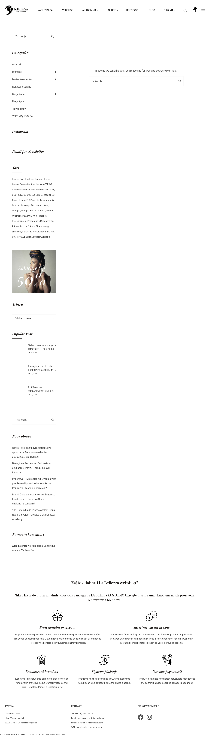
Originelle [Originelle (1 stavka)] (16, 216)
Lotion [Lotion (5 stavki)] (38, 205)
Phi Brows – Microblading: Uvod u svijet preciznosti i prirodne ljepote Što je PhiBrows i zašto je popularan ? (41, 389)
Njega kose (18, 94)
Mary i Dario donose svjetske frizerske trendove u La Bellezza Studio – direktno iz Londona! (33, 499)
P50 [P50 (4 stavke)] (24, 216)
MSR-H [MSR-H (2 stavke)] (49, 210)
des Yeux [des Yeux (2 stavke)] (16, 195)
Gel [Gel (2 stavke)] (53, 195)
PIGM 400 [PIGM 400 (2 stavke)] (32, 216)
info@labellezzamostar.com (90, 723)
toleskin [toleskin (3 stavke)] (42, 231)
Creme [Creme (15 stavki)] (15, 184)
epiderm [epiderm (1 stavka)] (26, 195)
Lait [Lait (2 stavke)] (14, 205)
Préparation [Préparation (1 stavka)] (33, 221)
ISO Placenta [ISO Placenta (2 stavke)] (33, 200)
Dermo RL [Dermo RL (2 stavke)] (49, 189)
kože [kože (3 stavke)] (52, 200)
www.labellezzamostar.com (89, 727)
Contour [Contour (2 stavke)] (38, 179)
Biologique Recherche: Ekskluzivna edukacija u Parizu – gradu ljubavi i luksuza (41, 368)
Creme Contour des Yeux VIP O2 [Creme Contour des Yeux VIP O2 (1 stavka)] (36, 184)
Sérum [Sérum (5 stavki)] (31, 226)
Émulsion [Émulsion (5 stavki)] (36, 237)
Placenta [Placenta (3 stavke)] (42, 216)
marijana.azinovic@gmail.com (90, 718)
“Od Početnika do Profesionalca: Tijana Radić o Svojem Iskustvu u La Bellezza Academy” (33, 515)
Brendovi (17, 71)
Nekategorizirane (21, 86)
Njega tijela (18, 101)
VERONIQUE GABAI (22, 116)
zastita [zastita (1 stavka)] (27, 237)
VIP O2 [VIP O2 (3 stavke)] (20, 237)
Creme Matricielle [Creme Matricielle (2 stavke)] (21, 189)
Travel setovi (19, 108)
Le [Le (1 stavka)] (18, 205)
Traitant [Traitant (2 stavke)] (51, 231)
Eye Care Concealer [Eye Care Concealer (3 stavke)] (41, 195)
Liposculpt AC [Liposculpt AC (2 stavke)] (27, 205)
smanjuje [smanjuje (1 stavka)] (16, 231)
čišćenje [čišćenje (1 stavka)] (46, 237)
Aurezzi (16, 64)
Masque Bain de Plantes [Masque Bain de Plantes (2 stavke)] (33, 210)
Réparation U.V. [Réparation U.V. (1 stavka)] (19, 226)
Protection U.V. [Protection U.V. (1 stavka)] (19, 221)
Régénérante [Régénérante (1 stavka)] (46, 221)
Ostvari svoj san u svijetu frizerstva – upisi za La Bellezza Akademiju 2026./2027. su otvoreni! (42, 347)
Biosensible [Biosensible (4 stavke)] (18, 179)
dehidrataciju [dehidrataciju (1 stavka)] (37, 189)
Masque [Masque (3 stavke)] (16, 210)
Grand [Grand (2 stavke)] (15, 200)
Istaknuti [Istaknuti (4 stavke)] (44, 200)
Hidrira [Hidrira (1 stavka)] (22, 200)
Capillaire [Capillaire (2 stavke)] (29, 179)
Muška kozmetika (22, 79)
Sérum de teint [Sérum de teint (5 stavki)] (29, 231)
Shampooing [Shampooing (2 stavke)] (42, 226)
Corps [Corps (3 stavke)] (46, 179)
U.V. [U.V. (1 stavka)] (14, 237)
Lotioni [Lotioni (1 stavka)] (45, 205)
